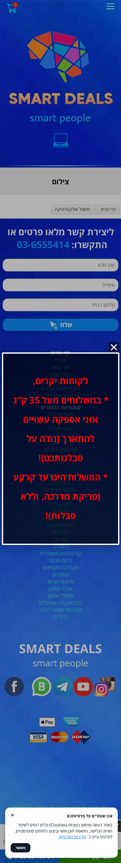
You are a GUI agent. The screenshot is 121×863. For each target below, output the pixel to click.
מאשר (20, 847)
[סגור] (114, 347)
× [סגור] (12, 814)
